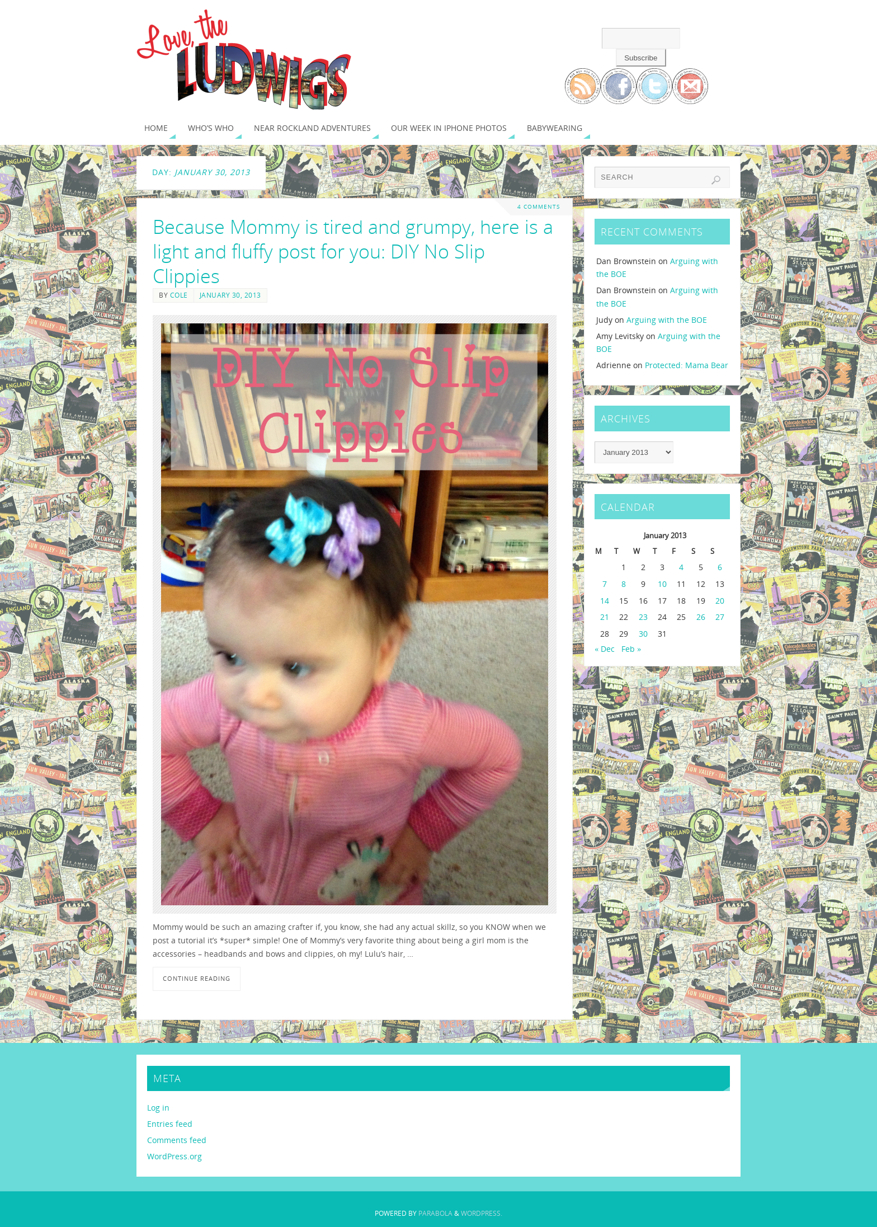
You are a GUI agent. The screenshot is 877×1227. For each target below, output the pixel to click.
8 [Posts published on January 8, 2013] (623, 584)
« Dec (605, 648)
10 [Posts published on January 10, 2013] (662, 584)
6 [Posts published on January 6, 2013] (720, 567)
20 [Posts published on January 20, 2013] (719, 600)
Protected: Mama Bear (686, 365)
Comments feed (176, 1140)
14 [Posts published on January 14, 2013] (604, 600)
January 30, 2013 (230, 294)
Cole (179, 294)
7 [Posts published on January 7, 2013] (604, 584)
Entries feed (169, 1123)
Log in (158, 1107)
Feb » (631, 648)
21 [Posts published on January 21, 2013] (604, 617)
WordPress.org (174, 1156)
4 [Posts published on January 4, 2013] (681, 567)
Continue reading (196, 978)
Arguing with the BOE (666, 319)
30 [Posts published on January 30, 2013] (643, 633)
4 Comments (538, 206)
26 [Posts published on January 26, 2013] (700, 617)
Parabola (435, 1213)
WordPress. (481, 1213)
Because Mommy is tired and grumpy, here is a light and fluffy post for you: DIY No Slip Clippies (353, 251)
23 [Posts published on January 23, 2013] (643, 617)
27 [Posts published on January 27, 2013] (719, 617)
